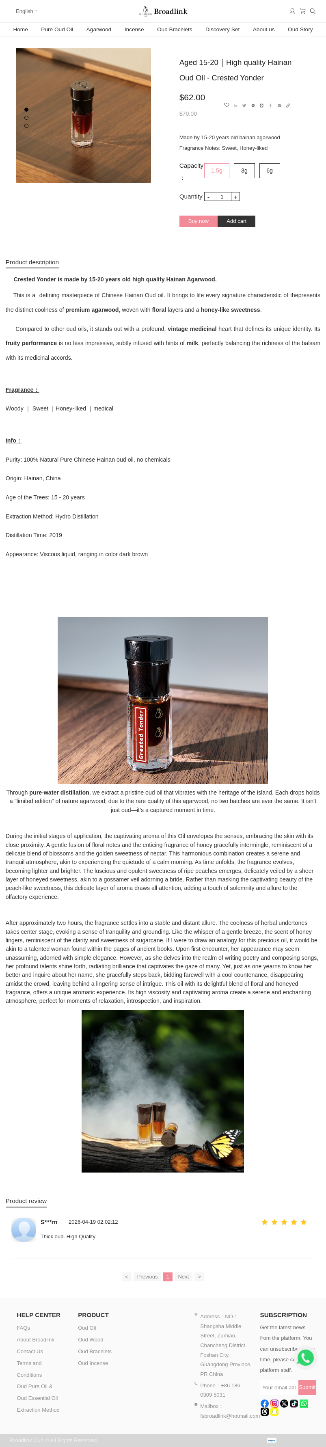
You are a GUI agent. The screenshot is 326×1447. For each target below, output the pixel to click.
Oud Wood (90, 1340)
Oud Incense (93, 1363)
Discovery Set (222, 29)
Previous (147, 1277)
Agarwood (99, 29)
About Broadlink (35, 1340)
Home (20, 29)
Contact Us (30, 1351)
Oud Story (300, 29)
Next (183, 1277)
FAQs (23, 1328)
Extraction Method (38, 1410)
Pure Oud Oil (57, 29)
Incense (134, 29)
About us (264, 29)
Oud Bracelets (174, 29)
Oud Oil (87, 1328)
